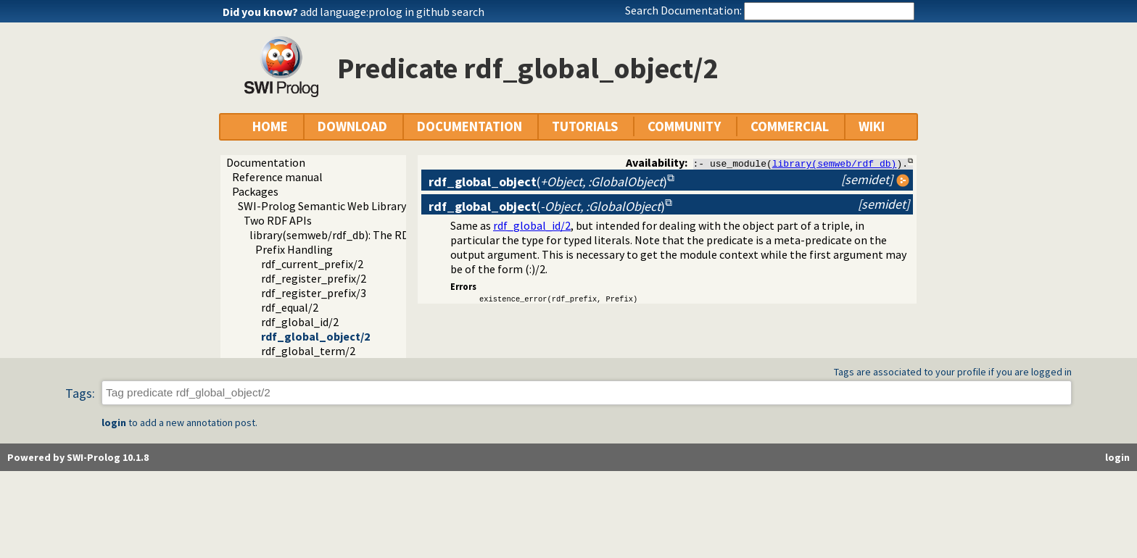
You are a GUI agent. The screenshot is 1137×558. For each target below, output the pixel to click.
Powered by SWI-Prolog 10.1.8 (78, 457)
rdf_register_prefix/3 (313, 293)
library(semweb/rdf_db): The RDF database (356, 235)
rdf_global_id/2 (300, 322)
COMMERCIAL (790, 126)
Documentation (265, 162)
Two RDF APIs (278, 220)
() (548, 181)
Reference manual (277, 177)
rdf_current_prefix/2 (312, 264)
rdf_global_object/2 (315, 336)
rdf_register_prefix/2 (313, 278)
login (114, 422)
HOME (270, 126)
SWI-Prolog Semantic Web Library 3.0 (330, 206)
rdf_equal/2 (289, 307)
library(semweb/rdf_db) (834, 163)
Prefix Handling (294, 249)
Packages (255, 191)
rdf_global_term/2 (308, 350)
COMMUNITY (684, 126)
